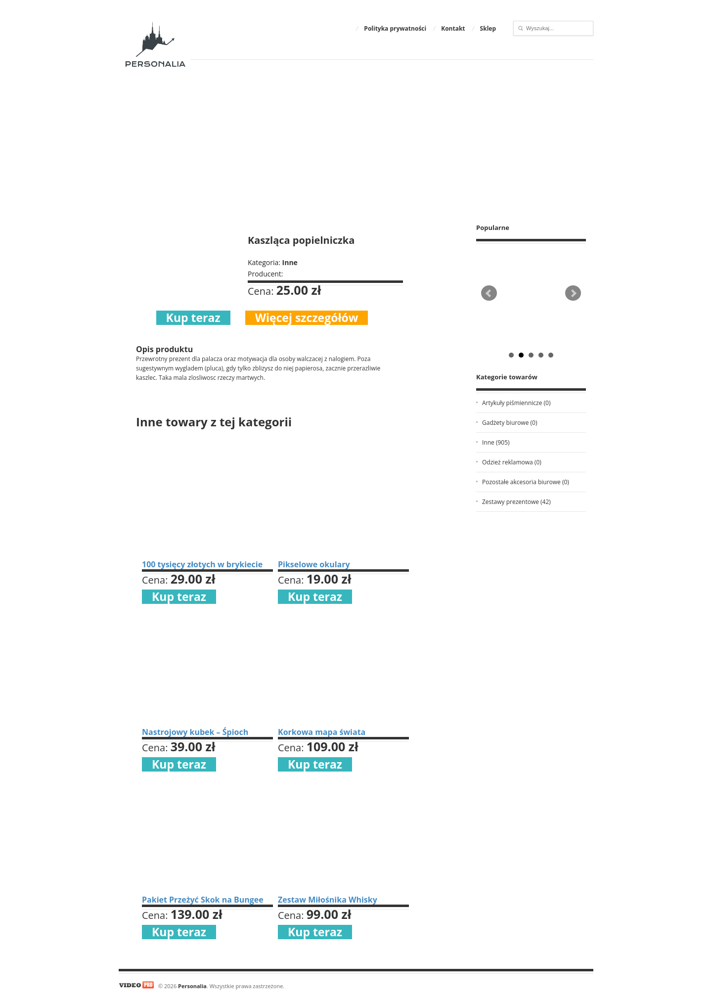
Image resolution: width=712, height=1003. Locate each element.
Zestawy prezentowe (516, 502)
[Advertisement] (356, 141)
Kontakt (453, 28)
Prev (489, 293)
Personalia (192, 986)
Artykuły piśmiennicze (516, 403)
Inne (496, 442)
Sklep (488, 28)
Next (573, 293)
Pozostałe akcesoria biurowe (525, 482)
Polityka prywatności (395, 28)
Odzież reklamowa (511, 462)
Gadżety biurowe (509, 422)
